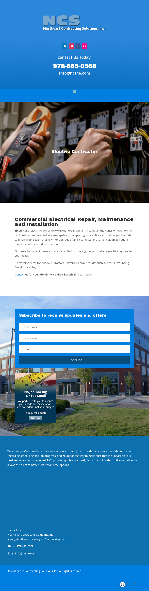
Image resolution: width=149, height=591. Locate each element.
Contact (19, 274)
